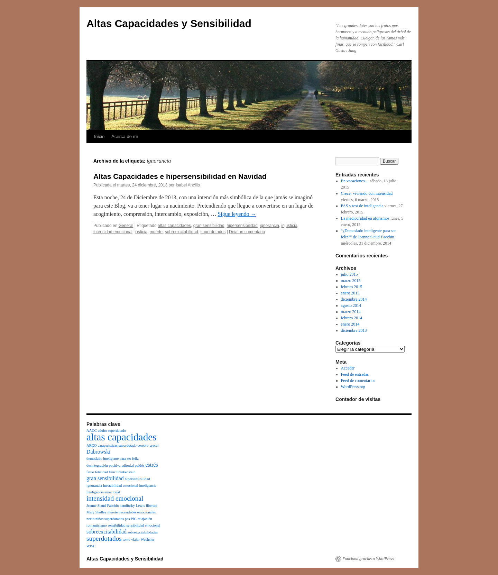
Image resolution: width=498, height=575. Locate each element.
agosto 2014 (351, 305)
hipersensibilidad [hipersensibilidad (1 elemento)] (137, 479)
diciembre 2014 (354, 299)
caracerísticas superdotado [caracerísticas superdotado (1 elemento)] (117, 445)
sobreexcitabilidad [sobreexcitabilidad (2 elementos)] (106, 532)
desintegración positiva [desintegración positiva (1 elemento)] (103, 465)
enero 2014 (350, 324)
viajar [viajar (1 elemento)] (135, 539)
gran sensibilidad (208, 225)
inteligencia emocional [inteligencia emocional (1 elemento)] (103, 492)
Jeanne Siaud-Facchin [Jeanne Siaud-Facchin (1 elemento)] (102, 506)
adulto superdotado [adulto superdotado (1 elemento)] (112, 430)
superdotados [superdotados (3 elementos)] (104, 538)
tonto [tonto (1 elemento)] (126, 539)
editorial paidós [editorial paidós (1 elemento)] (133, 465)
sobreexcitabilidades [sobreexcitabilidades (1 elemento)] (143, 532)
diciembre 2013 (354, 330)
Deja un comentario (247, 231)
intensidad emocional (112, 231)
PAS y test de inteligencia (362, 205)
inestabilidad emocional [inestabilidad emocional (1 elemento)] (120, 485)
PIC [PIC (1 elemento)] (134, 519)
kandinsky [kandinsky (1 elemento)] (127, 506)
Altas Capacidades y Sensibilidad (168, 23)
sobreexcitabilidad (181, 231)
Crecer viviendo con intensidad (367, 193)
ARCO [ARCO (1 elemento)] (91, 445)
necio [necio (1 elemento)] (90, 519)
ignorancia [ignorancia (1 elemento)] (94, 485)
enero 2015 (350, 293)
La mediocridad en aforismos (365, 218)
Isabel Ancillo (188, 185)
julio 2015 (349, 274)
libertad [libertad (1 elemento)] (151, 506)
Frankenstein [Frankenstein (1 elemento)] (126, 472)
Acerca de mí (124, 136)
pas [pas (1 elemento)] (127, 519)
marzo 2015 (351, 280)
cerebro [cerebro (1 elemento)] (143, 445)
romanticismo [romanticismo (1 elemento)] (96, 525)
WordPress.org (353, 386)
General (126, 225)
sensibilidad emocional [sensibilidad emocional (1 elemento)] (143, 525)
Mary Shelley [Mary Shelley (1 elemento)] (96, 512)
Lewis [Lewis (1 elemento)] (140, 506)
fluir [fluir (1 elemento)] (112, 472)
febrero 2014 (351, 318)
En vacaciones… (355, 181)
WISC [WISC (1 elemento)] (91, 546)
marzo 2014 (351, 311)
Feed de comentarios (358, 380)
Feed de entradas (355, 374)
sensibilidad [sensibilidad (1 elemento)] (117, 525)
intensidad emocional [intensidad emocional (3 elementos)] (114, 498)
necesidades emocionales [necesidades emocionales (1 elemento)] (137, 512)
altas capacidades (174, 225)
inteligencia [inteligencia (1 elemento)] (147, 485)
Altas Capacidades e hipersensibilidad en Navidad (180, 176)
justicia (141, 231)
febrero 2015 (351, 286)
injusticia (289, 225)
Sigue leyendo (237, 214)
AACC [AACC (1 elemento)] (91, 430)
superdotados (213, 231)
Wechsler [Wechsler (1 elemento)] (147, 539)
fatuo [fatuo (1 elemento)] (90, 472)
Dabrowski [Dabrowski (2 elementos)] (98, 452)
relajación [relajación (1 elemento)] (145, 519)
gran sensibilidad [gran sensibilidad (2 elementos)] (105, 478)
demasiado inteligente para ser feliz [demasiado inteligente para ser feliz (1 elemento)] (112, 458)
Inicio (99, 136)
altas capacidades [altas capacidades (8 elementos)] (121, 436)
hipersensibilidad (242, 225)
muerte (156, 231)
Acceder (348, 368)
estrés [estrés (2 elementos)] (152, 465)
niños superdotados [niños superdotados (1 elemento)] (109, 519)
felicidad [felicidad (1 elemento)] (101, 472)
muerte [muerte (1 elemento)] (113, 512)
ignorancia (269, 225)
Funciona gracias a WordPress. (368, 558)
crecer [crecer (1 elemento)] (154, 445)
